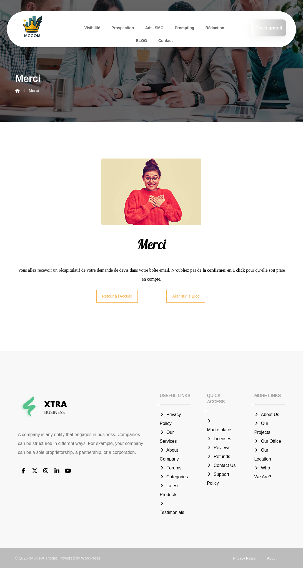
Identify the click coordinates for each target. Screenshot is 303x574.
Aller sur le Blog (185, 297)
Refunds (218, 457)
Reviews (218, 448)
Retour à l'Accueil (117, 297)
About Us (266, 415)
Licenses (219, 439)
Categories (174, 477)
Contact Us (221, 466)
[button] (23, 471)
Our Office (267, 442)
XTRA (39, 564)
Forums (170, 468)
